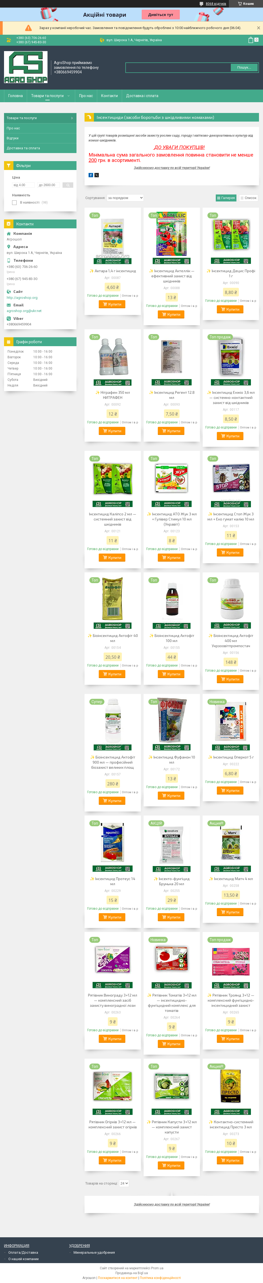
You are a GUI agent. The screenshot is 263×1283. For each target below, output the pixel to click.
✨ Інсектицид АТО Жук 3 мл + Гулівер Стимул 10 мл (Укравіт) (172, 519)
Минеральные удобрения (94, 1252)
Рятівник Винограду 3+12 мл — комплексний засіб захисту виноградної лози (112, 1000)
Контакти (109, 96)
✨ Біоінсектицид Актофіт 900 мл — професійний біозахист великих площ (112, 762)
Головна (15, 96)
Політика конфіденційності (160, 1278)
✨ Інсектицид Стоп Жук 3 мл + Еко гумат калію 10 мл (230, 516)
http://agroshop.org (22, 298)
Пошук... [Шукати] (244, 67)
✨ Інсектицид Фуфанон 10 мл (171, 759)
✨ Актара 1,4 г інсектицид (112, 270)
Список (251, 198)
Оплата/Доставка (23, 1252)
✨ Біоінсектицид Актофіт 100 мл (171, 638)
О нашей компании (23, 1259)
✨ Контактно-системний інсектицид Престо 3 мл (231, 1124)
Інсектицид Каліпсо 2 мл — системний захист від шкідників (112, 519)
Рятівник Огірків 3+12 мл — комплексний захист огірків (113, 1124)
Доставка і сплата (142, 96)
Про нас (86, 96)
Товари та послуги (47, 96)
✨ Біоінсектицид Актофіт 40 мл (112, 638)
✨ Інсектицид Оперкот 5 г (231, 757)
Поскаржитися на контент (117, 1278)
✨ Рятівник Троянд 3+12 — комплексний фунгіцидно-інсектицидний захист (230, 1000)
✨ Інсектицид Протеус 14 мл (112, 881)
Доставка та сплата (23, 148)
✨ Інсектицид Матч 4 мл (231, 878)
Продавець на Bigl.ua (131, 1273)
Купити (114, 304)
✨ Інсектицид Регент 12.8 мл (172, 395)
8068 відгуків (216, 4)
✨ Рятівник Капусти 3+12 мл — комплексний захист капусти (172, 1126)
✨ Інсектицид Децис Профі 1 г (230, 273)
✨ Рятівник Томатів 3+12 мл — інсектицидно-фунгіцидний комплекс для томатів (171, 1003)
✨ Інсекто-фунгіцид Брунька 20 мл (172, 881)
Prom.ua (157, 1268)
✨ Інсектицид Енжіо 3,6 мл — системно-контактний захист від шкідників (231, 397)
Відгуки (13, 138)
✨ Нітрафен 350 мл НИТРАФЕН (112, 395)
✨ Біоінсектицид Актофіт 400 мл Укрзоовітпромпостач (230, 640)
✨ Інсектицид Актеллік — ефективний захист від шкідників (172, 275)
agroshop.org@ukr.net (24, 311)
